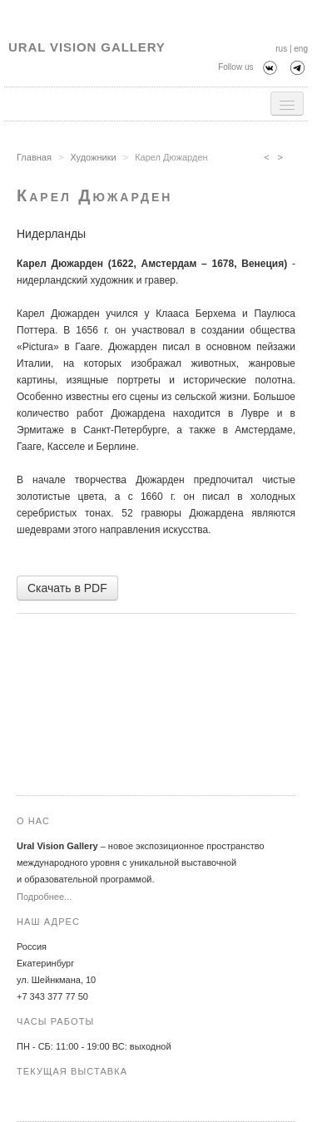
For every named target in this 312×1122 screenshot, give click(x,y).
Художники (93, 157)
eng (301, 48)
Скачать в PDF (67, 588)
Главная (34, 157)
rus (281, 48)
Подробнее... (44, 897)
